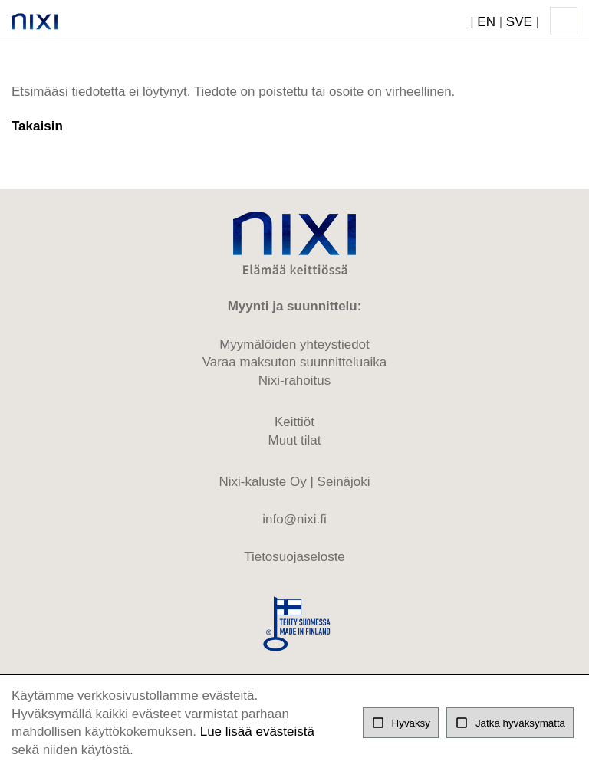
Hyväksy (400, 723)
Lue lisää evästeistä (257, 731)
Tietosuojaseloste (294, 557)
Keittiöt (294, 422)
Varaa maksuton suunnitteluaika (294, 362)
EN (486, 22)
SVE (519, 22)
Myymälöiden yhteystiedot (294, 344)
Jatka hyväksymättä (510, 723)
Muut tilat (294, 440)
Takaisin (37, 126)
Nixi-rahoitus (294, 380)
